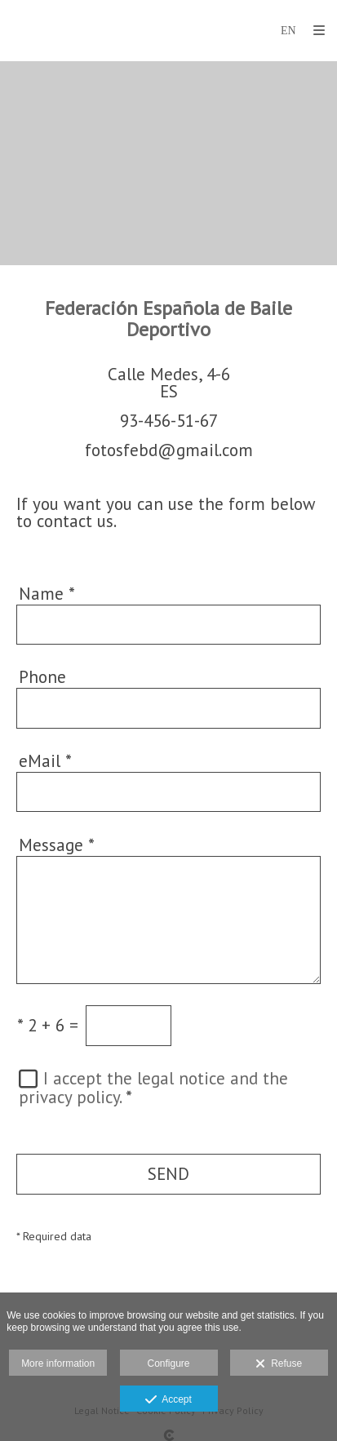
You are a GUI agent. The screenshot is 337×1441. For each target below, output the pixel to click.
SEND (168, 1174)
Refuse (278, 1364)
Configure (168, 1363)
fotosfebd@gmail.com (169, 450)
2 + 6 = (47, 1025)
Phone (42, 677)
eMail (45, 761)
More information (58, 1363)
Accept (168, 1400)
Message (57, 845)
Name (47, 594)
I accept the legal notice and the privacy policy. (153, 1087)
